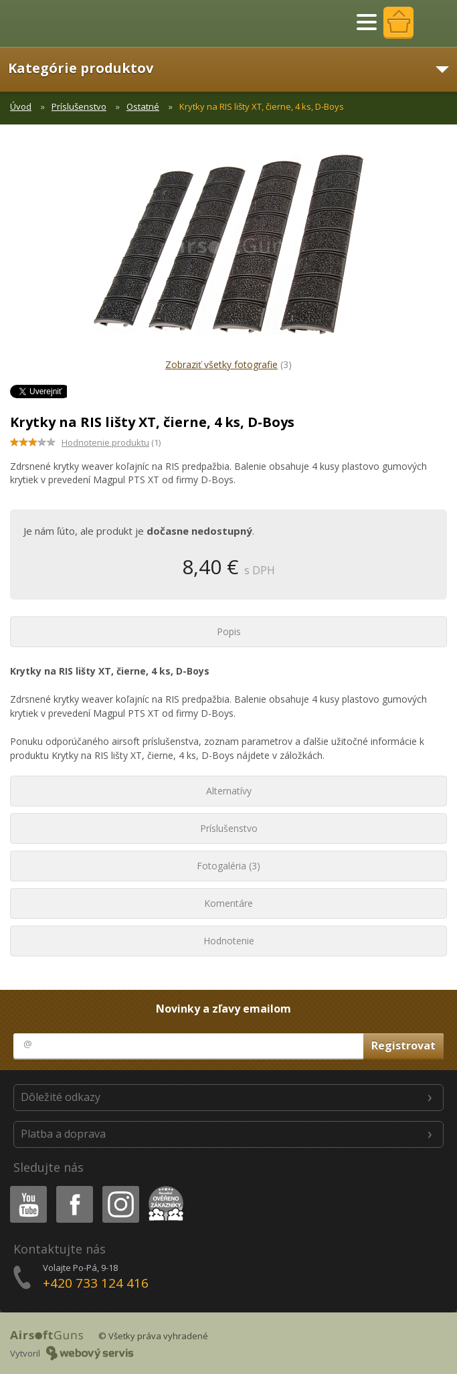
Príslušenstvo (79, 106)
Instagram (119, 1188)
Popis (229, 631)
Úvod (20, 106)
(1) (111, 442)
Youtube (24, 1188)
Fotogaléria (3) (228, 865)
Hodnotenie (228, 940)
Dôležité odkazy (60, 1097)
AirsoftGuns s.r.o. (57, 23)
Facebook (73, 1188)
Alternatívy (229, 790)
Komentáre (228, 903)
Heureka (163, 1188)
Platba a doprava (63, 1133)
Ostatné (142, 106)
